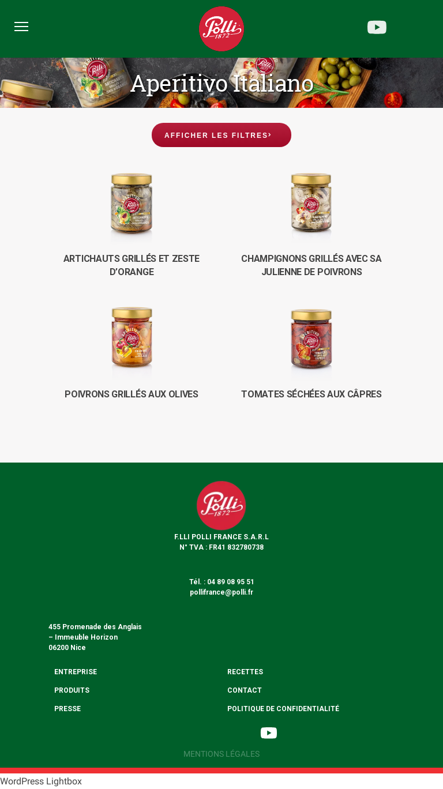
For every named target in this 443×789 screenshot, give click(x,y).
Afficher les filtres (216, 136)
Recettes (245, 672)
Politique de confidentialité (283, 709)
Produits (71, 690)
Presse (67, 709)
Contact (244, 690)
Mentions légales (221, 753)
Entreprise (75, 672)
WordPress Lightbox (41, 781)
